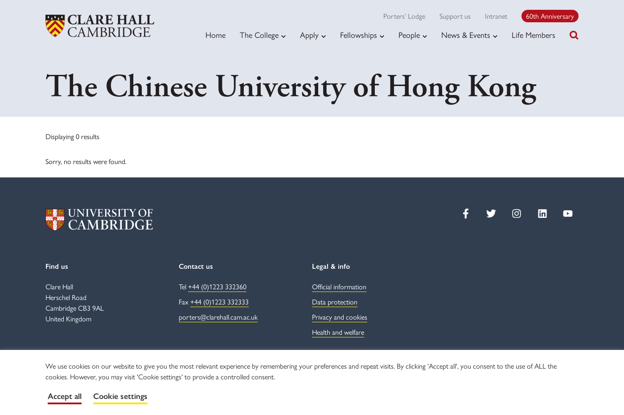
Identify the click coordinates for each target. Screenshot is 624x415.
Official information (339, 286)
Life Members (533, 34)
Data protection (334, 301)
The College (259, 34)
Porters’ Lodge (404, 16)
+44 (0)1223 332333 (219, 301)
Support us (455, 16)
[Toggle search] (574, 35)
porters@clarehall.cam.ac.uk (218, 317)
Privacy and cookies (339, 317)
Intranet (496, 16)
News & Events (465, 34)
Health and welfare (338, 332)
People (409, 34)
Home (215, 34)
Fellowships (358, 34)
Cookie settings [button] (120, 396)
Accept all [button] (65, 396)
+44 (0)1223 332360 (217, 286)
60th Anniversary (550, 16)
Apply (309, 34)
